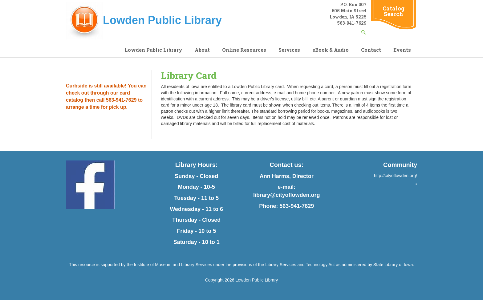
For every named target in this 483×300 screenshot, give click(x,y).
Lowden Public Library (153, 50)
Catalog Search (393, 11)
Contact (371, 50)
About (202, 50)
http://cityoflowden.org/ (395, 175)
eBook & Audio (330, 50)
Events (402, 50)
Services (289, 50)
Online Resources (244, 50)
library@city (269, 195)
